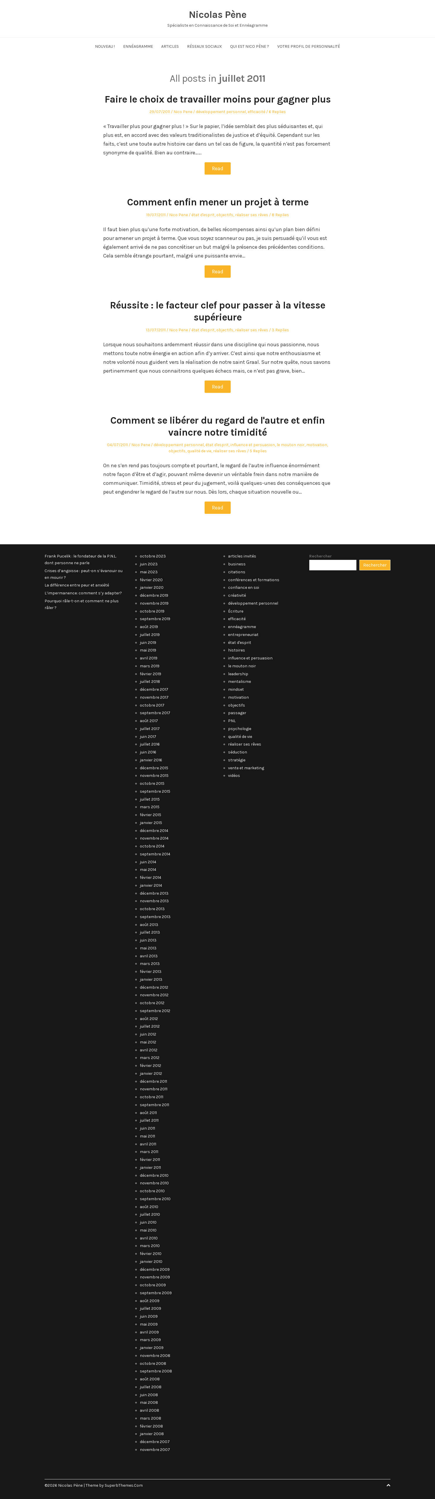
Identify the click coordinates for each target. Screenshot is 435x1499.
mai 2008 (149, 1402)
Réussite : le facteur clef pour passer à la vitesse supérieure (217, 311)
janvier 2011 (150, 1167)
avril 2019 (148, 658)
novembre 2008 (155, 1355)
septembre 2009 (156, 1292)
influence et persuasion (252, 444)
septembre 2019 (155, 618)
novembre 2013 (154, 900)
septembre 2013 (155, 916)
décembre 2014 (154, 830)
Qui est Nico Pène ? (249, 46)
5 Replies (258, 450)
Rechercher (320, 556)
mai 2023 (149, 571)
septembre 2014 (155, 854)
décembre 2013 (154, 893)
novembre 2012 (154, 994)
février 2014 (150, 877)
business (237, 564)
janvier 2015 (151, 822)
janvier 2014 (151, 885)
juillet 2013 (150, 932)
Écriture (235, 611)
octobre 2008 (153, 1363)
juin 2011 (147, 1128)
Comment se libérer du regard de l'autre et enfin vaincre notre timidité (217, 426)
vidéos (234, 775)
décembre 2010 (154, 1175)
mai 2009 (149, 1324)
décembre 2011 (153, 1081)
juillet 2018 (150, 681)
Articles (170, 46)
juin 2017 (148, 736)
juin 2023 (149, 564)
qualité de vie (199, 450)
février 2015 (150, 814)
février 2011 (150, 1159)
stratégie (236, 760)
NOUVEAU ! (105, 46)
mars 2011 (149, 1151)
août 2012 (149, 1018)
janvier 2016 (151, 760)
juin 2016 (148, 752)
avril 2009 (149, 1332)
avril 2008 (149, 1410)
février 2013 (151, 971)
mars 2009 (150, 1339)
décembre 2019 (154, 595)
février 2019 (150, 673)
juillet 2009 (150, 1308)
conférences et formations (253, 579)
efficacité (256, 111)
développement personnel (221, 111)
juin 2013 (148, 940)
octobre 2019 (152, 611)
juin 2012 (148, 1034)
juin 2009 (149, 1316)
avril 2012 (148, 1050)
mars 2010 (150, 1245)
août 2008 (150, 1379)
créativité (237, 595)
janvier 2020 (152, 587)
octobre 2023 (153, 556)
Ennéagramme (138, 46)
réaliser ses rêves (251, 214)
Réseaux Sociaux (204, 46)
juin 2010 (148, 1222)
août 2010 (149, 1206)
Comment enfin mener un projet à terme (217, 202)
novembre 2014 (154, 838)
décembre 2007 (155, 1441)
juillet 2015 (150, 799)
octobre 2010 (152, 1190)
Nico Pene (183, 111)
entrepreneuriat (243, 634)
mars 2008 (150, 1418)
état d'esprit (203, 214)
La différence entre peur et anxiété (77, 585)
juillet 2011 (149, 1120)
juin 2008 (149, 1394)
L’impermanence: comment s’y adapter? (83, 593)
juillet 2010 (150, 1214)
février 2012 (150, 1065)
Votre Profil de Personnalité (308, 46)
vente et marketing (246, 767)
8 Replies (280, 214)
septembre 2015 (155, 791)
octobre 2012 (152, 1002)
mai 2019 (148, 650)
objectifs (224, 214)
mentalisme (239, 681)
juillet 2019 (150, 634)
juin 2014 (148, 862)
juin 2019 (148, 642)
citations (236, 571)
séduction (237, 752)
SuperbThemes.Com (124, 1485)
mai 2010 (148, 1230)
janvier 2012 (151, 1073)
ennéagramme (242, 626)
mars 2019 (149, 666)
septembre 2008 (156, 1371)
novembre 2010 (154, 1183)
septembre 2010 (155, 1198)
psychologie (239, 728)
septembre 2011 (154, 1104)
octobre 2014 (152, 846)
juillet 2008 (151, 1386)
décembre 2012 (154, 987)
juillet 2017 (150, 728)
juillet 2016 (150, 744)
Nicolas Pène (217, 15)
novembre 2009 (155, 1277)
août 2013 (149, 924)
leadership (238, 673)
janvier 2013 (151, 979)
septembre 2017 (155, 712)
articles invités (242, 556)
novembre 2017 (154, 697)
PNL (232, 720)
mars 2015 (149, 806)
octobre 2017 (152, 705)
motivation (316, 444)
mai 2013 (148, 948)
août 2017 (149, 720)
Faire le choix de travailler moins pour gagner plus (218, 99)
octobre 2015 (152, 783)
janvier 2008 (152, 1433)
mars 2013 (150, 963)
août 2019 (149, 626)
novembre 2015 (154, 775)
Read (217, 168)
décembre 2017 (154, 689)
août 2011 (148, 1112)
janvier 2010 (151, 1261)
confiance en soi (243, 587)
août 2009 (149, 1300)
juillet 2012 (150, 1026)
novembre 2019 (154, 603)
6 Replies (277, 111)
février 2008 (151, 1426)
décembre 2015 (154, 767)
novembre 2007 (155, 1449)
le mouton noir (291, 444)
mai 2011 (147, 1136)
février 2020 (151, 579)
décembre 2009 (155, 1269)
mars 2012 (149, 1057)
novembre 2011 (153, 1089)
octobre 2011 (151, 1096)
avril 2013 (149, 956)
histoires (236, 650)
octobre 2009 (153, 1285)
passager (237, 712)
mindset (236, 689)
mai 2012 (148, 1042)
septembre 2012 (155, 1010)
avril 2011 (148, 1144)
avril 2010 (149, 1238)
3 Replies (280, 330)
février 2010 (151, 1253)
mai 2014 (148, 869)
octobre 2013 (152, 908)
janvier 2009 (152, 1347)
